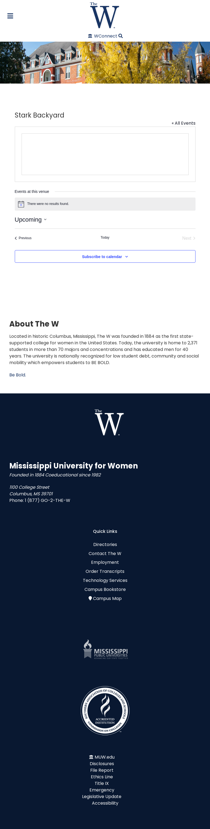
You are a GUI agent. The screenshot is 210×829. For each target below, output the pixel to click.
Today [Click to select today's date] (105, 237)
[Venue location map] (105, 154)
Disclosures (102, 764)
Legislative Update (101, 796)
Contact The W (105, 553)
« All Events (184, 123)
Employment (105, 562)
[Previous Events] (23, 238)
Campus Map (107, 598)
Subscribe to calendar (102, 257)
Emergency (101, 790)
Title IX (102, 783)
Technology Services (105, 580)
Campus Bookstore (105, 589)
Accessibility (105, 803)
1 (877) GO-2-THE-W (47, 500)
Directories (105, 544)
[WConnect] (103, 36)
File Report (101, 770)
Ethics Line (102, 777)
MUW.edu (105, 757)
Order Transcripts (105, 571)
